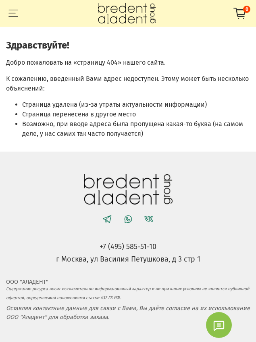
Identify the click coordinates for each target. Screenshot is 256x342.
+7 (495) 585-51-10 (128, 246)
